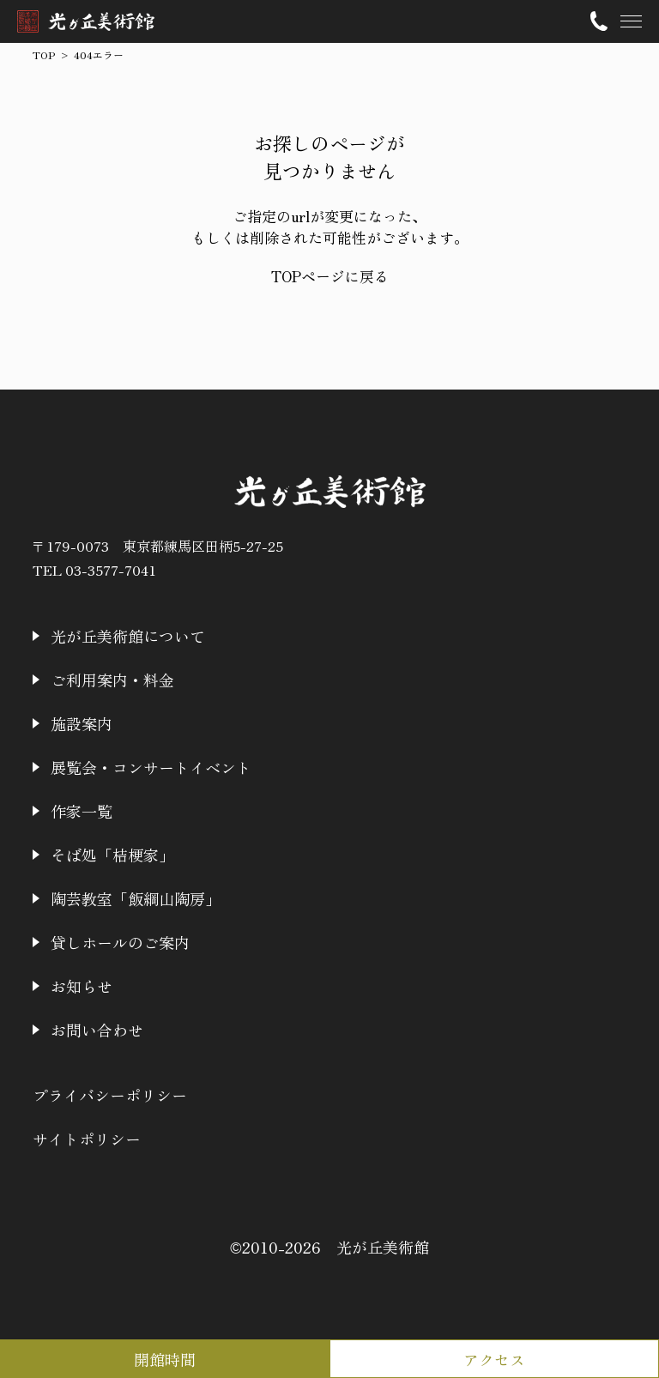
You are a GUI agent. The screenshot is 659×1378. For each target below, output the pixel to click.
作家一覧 (81, 811)
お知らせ (81, 986)
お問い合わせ (97, 1029)
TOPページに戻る (330, 276)
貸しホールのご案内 (120, 942)
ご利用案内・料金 (112, 679)
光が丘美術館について (128, 636)
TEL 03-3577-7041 (94, 569)
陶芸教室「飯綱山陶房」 (136, 898)
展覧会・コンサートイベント (151, 767)
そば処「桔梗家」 (112, 854)
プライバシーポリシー (110, 1095)
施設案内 (81, 723)
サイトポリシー (87, 1138)
